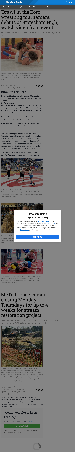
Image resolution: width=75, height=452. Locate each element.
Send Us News (48, 7)
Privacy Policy (50, 223)
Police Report (8, 7)
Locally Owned (21, 7)
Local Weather (34, 7)
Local (70, 2)
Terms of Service (44, 221)
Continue (37, 237)
